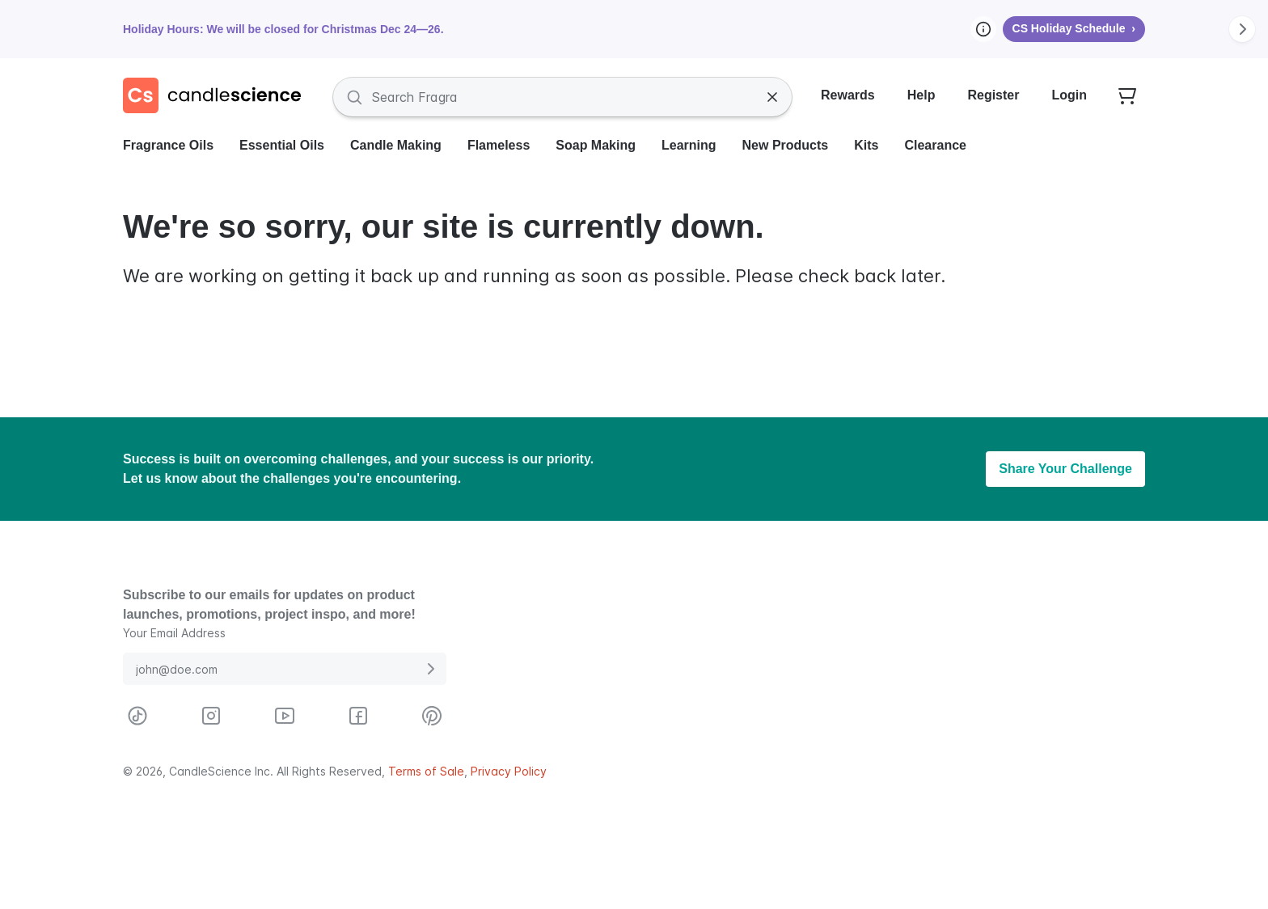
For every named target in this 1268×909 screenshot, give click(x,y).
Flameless (498, 145)
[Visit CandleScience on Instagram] (211, 715)
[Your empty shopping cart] (1127, 97)
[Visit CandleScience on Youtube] (284, 715)
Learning (688, 145)
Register (993, 95)
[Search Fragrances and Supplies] (562, 97)
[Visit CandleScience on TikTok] (137, 715)
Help (921, 95)
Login (1069, 95)
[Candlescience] (218, 97)
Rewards (848, 95)
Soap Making (596, 145)
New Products (785, 145)
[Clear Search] (772, 97)
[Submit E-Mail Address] (430, 669)
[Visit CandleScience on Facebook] (358, 715)
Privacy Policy (509, 771)
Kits (866, 145)
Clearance (935, 145)
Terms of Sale (426, 771)
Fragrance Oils (168, 145)
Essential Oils (281, 145)
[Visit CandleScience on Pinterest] (431, 715)
